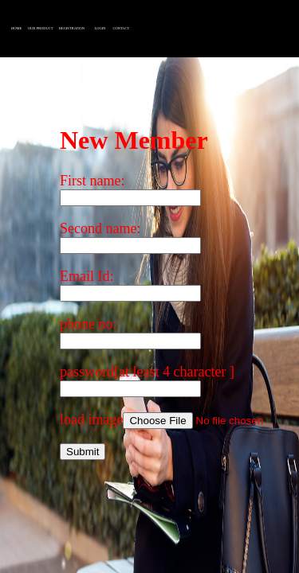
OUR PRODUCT (40, 28)
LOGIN (100, 28)
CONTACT (120, 28)
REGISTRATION (72, 28)
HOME (16, 28)
